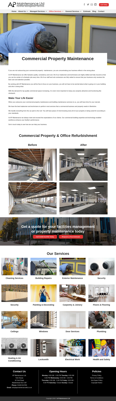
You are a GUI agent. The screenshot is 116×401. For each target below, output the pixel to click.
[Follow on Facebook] (84, 4)
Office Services (56, 11)
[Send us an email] (92, 4)
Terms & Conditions (96, 378)
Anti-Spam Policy (96, 380)
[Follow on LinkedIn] (95, 4)
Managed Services (38, 11)
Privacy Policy (96, 375)
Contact (101, 11)
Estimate (86, 11)
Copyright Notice (96, 383)
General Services (73, 11)
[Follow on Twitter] (88, 4)
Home (14, 11)
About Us (23, 11)
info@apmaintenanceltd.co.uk (22, 387)
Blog (94, 11)
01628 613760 (22, 385)
